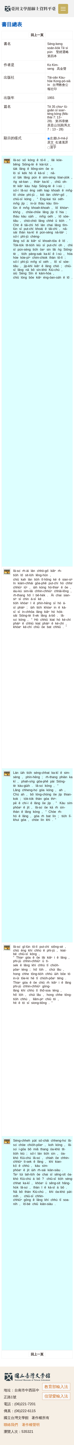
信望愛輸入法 (56, 1396)
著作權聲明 (31, 1425)
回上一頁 (37, 35)
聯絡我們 (11, 1425)
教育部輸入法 (56, 1387)
